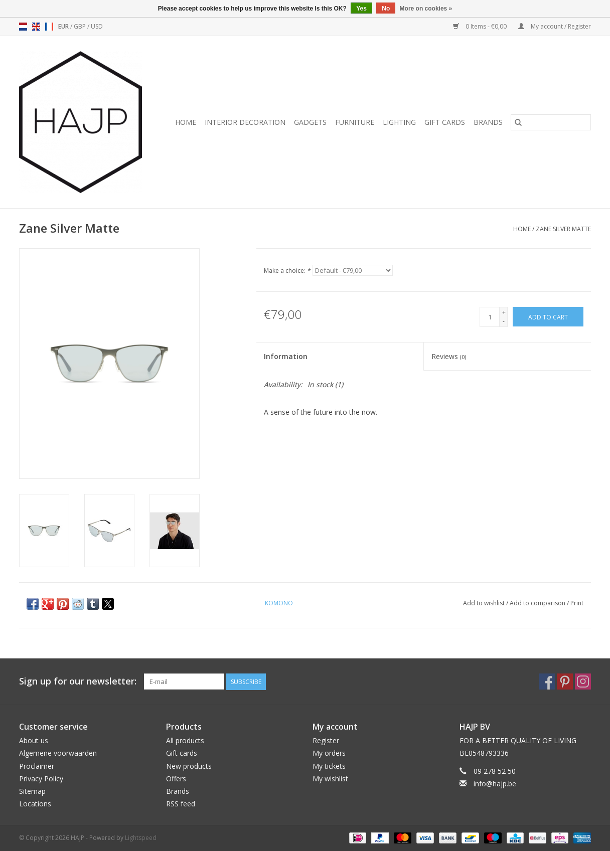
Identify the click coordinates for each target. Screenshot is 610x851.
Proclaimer (36, 766)
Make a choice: (287, 270)
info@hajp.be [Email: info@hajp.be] (495, 783)
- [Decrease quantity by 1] (504, 321)
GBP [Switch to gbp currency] (80, 26)
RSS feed (180, 803)
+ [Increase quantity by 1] (504, 312)
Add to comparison (538, 603)
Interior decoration (245, 122)
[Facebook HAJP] (547, 681)
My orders (329, 753)
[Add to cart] (548, 316)
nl (23, 27)
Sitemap (32, 791)
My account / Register (554, 26)
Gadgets (310, 122)
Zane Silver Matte (563, 229)
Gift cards (444, 122)
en (36, 27)
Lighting (399, 122)
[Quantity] (490, 317)
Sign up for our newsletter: (77, 681)
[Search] (551, 122)
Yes (361, 8)
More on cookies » (426, 8)
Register (326, 740)
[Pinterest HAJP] (565, 681)
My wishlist (330, 778)
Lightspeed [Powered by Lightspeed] (141, 837)
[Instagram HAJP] (583, 681)
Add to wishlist (484, 603)
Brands (488, 122)
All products (185, 740)
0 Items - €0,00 (480, 26)
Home (185, 122)
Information (286, 356)
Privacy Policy (41, 778)
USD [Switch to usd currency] (97, 26)
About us (33, 740)
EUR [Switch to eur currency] (64, 26)
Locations (35, 803)
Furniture (354, 122)
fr (49, 27)
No (386, 8)
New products (189, 766)
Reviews (448, 356)
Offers (176, 778)
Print (576, 603)
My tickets (329, 766)
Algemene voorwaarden (58, 753)
